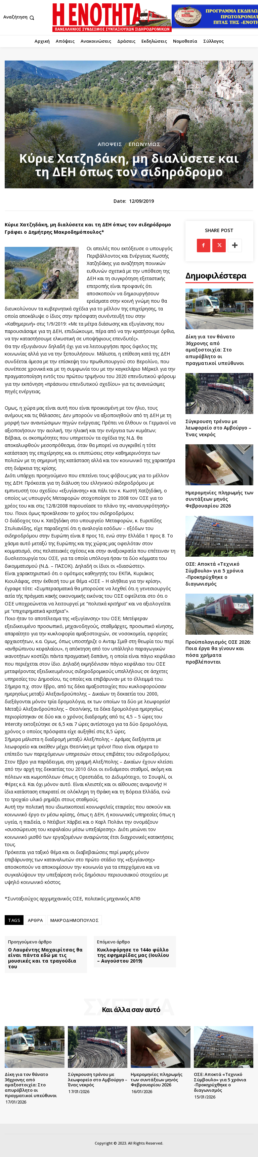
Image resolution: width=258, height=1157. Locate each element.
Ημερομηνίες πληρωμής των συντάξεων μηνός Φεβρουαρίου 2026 (219, 499)
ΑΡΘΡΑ (35, 920)
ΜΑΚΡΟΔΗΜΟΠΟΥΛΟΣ (74, 920)
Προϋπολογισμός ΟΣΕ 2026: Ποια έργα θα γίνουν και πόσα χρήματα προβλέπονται (218, 652)
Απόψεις (110, 144)
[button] (19, 17)
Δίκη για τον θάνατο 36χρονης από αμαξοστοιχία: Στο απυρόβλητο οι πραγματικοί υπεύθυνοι (214, 349)
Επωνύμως (145, 144)
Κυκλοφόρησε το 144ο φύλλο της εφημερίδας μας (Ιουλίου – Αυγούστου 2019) (133, 955)
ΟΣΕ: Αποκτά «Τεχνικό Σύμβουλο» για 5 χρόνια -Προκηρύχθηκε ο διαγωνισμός (214, 574)
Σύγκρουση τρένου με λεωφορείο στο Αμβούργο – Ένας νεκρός (218, 428)
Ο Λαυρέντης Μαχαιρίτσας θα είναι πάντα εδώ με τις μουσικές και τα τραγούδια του (45, 958)
